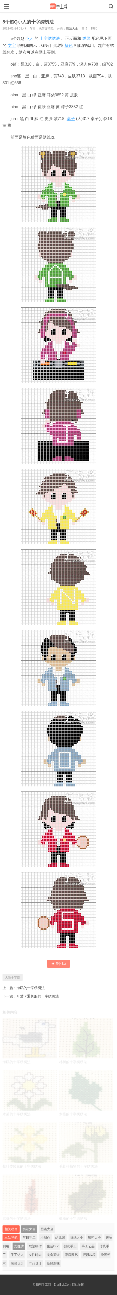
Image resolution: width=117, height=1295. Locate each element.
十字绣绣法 (50, 38)
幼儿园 (60, 1238)
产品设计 (35, 1263)
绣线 (86, 38)
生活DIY (53, 1246)
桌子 (71, 118)
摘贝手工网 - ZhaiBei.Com (53, 1284)
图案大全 (46, 1229)
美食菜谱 (53, 1255)
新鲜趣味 (53, 1263)
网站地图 (78, 1284)
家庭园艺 (71, 1255)
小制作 (45, 1238)
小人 (29, 38)
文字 (12, 45)
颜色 (69, 45)
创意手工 (70, 1246)
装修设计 (17, 1263)
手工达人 (17, 1255)
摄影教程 (89, 1255)
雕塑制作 (35, 1246)
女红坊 (19, 1246)
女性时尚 (35, 1255)
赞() (58, 963)
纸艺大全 (94, 1238)
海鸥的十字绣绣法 (31, 988)
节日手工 (29, 1238)
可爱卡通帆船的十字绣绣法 (38, 996)
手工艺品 (88, 1246)
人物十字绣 (12, 977)
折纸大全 (76, 1238)
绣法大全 (72, 28)
